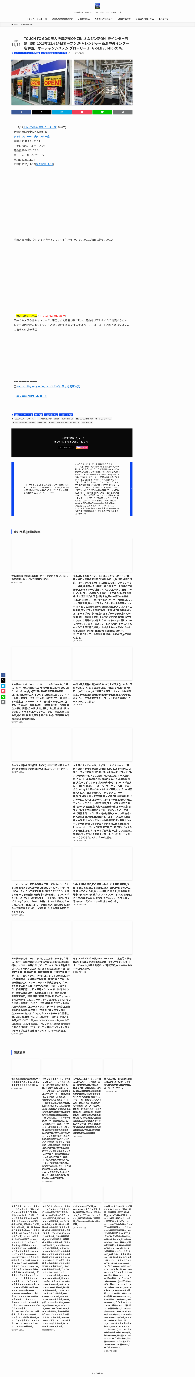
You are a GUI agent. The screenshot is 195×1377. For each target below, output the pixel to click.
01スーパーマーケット (23, 53)
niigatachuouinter (44, 418)
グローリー (41, 422)
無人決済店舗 (87, 422)
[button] (21, 112)
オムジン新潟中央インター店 (23, 422)
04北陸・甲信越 (61, 53)
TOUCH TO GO (67, 418)
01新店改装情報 (47, 53)
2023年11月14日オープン (25, 418)
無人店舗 (36, 53)
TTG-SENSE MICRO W (84, 418)
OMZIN (56, 418)
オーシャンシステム (103, 418)
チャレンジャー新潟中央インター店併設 (64, 422)
